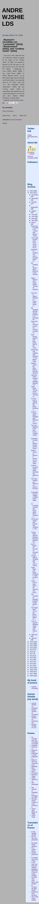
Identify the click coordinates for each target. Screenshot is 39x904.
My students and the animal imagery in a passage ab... (34, 313)
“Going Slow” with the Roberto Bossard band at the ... (34, 537)
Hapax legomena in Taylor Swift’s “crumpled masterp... (34, 284)
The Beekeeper (35, 784)
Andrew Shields (32, 153)
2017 (31, 654)
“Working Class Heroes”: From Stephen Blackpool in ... (34, 380)
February (34, 634)
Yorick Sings (33, 816)
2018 (31, 652)
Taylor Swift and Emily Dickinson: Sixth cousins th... (34, 573)
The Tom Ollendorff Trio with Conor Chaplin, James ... (34, 431)
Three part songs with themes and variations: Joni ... (34, 524)
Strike (33, 778)
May (33, 218)
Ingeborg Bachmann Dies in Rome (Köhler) (35, 872)
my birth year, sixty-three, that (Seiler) (35, 880)
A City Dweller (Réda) (34, 833)
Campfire (34, 745)
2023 (31, 642)
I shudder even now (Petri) (35, 859)
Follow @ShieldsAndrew (32, 136)
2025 (31, 191)
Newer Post (6, 115)
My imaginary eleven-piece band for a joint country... (34, 269)
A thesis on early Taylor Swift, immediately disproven (34, 471)
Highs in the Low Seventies (35, 761)
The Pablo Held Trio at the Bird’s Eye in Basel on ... (34, 613)
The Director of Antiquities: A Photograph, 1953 (35, 792)
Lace (33, 765)
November (34, 198)
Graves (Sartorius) (35, 854)
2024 (31, 193)
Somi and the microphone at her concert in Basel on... (34, 327)
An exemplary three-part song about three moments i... (34, 510)
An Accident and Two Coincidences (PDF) (35, 740)
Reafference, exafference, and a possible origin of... (34, 255)
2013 (31, 662)
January (34, 638)
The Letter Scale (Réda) (35, 898)
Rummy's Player (35, 775)
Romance (35, 773)
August (33, 211)
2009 (31, 669)
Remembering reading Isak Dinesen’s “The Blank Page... (34, 355)
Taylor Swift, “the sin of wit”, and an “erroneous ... (34, 391)
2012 (31, 663)
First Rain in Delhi (35, 754)
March (33, 222)
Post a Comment (8, 111)
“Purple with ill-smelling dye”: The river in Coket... (34, 560)
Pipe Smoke (34, 769)
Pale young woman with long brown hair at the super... (34, 341)
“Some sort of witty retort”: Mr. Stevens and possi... (34, 586)
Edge (33, 752)
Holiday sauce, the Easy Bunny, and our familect (34, 368)
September (34, 207)
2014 (31, 660)
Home (15, 115)
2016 (31, 656)
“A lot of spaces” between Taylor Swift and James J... (34, 626)
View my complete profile (32, 157)
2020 (31, 648)
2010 (31, 667)
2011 (31, 666)
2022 (31, 644)
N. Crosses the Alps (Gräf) (34, 888)
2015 (31, 657)
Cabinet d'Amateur (35, 687)
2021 (31, 646)
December (34, 195)
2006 (31, 675)
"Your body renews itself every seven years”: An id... (34, 242)
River (33, 771)
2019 (31, 650)
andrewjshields (13, 17)
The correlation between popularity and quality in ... (34, 600)
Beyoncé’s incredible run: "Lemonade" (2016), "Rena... (34, 231)
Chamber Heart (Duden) (35, 844)
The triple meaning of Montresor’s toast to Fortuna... (34, 484)
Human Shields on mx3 (34, 726)
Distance (34, 750)
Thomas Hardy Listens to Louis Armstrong (35, 803)
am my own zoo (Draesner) (35, 839)
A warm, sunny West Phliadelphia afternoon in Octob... (34, 417)
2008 (31, 671)
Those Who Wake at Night (34, 811)
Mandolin (34, 766)
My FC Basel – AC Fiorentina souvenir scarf (34, 549)
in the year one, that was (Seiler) (35, 865)
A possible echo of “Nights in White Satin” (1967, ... (34, 497)
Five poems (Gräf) (34, 849)
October (34, 202)
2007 (31, 673)
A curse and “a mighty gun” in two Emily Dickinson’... (34, 404)
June (33, 216)
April (33, 220)
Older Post (22, 115)
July (32, 214)
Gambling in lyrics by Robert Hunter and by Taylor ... (34, 443)
